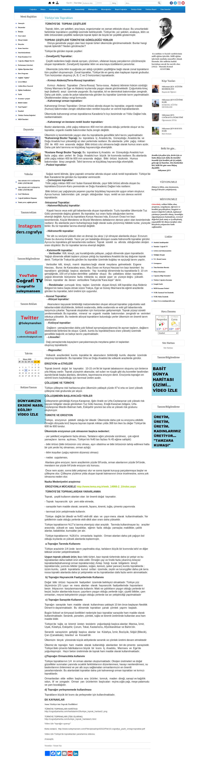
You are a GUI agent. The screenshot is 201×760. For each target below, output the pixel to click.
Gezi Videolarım (23, 194)
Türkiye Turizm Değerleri (26, 115)
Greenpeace (157, 263)
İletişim (20, 32)
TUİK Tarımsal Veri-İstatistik (164, 292)
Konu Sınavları (23, 48)
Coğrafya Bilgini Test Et (26, 61)
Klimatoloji (66, 9)
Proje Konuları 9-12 (24, 57)
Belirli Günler (22, 103)
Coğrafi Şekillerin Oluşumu (27, 198)
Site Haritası (168, 348)
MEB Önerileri (23, 119)
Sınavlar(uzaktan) (24, 52)
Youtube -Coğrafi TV (161, 246)
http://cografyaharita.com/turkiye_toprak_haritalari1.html (70, 719)
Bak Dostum (166, 134)
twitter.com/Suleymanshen (162, 251)
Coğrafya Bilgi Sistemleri (162, 276)
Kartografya (54, 9)
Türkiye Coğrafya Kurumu (163, 280)
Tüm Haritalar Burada (161, 267)
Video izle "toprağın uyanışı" (58, 723)
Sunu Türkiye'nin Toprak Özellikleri (61, 704)
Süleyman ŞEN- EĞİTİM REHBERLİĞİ (172, 88)
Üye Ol (69, 3)
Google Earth (158, 284)
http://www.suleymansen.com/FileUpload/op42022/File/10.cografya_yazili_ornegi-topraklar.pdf (101, 729)
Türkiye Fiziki (136, 9)
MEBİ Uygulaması (25, 150)
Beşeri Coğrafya (121, 9)
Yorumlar (48, 746)
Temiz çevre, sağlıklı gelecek (27, 202)
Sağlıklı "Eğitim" (24, 78)
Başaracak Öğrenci (169, 92)
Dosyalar (21, 44)
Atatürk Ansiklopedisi (161, 242)
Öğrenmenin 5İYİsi (169, 120)
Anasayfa (21, 23)
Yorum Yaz (57, 746)
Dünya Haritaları (159, 272)
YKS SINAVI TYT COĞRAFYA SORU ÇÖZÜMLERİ (29, 182)
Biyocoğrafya (106, 9)
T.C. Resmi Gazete (160, 259)
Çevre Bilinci (22, 82)
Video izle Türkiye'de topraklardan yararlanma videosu (70, 734)
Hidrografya (92, 9)
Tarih (20, 94)
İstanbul (21, 111)
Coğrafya (33, 9)
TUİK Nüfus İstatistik (161, 297)
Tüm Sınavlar (165, 9)
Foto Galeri (22, 36)
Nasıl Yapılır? (22, 107)
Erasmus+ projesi (24, 98)
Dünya (43, 9)
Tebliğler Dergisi (159, 255)
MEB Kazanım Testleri (161, 288)
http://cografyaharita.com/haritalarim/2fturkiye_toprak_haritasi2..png (76, 711)
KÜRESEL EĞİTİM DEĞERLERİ (169, 106)
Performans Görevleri (25, 65)
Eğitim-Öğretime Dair (25, 69)
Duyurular (21, 27)
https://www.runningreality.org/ (164, 301)
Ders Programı (23, 73)
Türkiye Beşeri (150, 9)
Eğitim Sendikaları (24, 90)
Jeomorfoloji (79, 9)
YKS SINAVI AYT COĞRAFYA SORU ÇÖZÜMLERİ (29, 189)
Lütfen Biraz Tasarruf (25, 86)
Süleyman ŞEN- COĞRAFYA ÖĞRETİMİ (172, 116)
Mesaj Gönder (23, 40)
